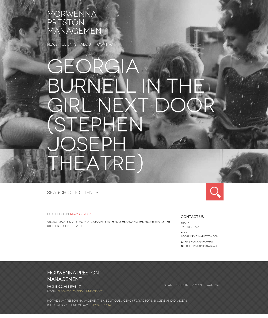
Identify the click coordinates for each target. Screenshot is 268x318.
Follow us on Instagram (199, 250)
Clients (69, 48)
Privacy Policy (101, 308)
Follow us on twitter (199, 246)
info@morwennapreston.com (199, 240)
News (52, 48)
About (86, 48)
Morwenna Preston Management (83, 24)
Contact (106, 48)
